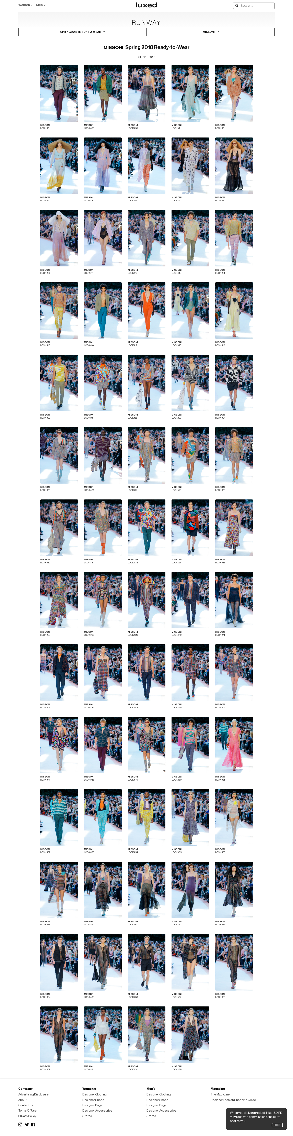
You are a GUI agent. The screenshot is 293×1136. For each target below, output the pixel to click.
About (22, 1100)
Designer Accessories (97, 1110)
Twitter (27, 1125)
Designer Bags (92, 1105)
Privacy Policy (27, 1116)
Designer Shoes (93, 1100)
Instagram (20, 1125)
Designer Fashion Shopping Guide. (234, 1100)
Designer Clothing (94, 1094)
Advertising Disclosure (33, 1094)
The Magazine (220, 1094)
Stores (87, 1116)
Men (39, 5)
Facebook (33, 1125)
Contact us (25, 1105)
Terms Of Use (27, 1110)
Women (24, 5)
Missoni (113, 47)
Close (277, 1125)
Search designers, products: (234, 5)
